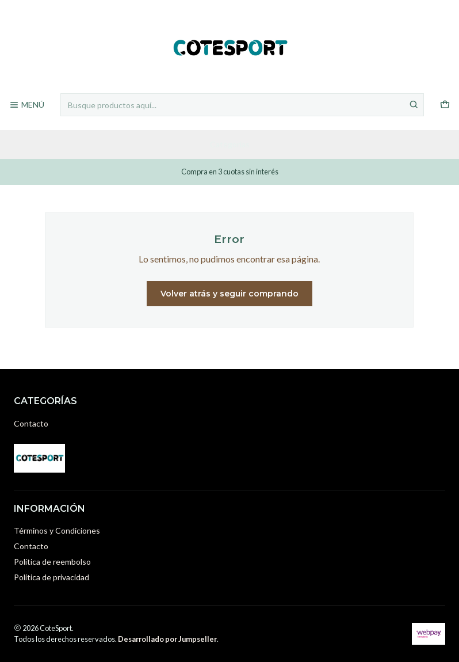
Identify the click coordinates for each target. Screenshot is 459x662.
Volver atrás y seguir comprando (229, 293)
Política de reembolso (52, 561)
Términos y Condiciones (57, 530)
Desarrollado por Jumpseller (167, 639)
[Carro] (445, 105)
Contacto (31, 423)
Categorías (230, 144)
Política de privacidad (51, 577)
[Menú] (27, 105)
